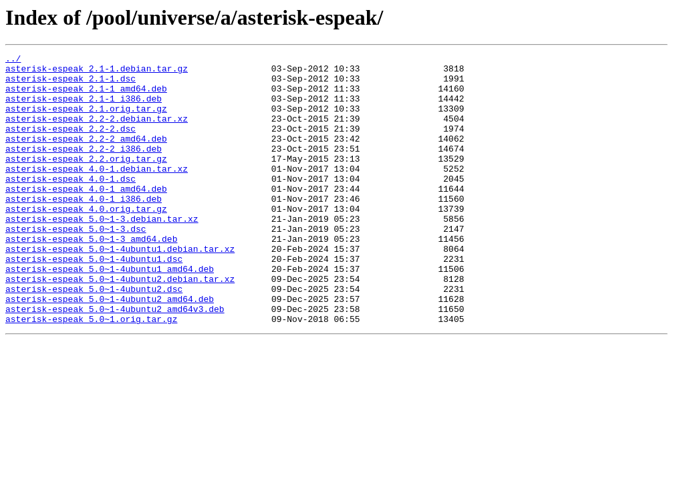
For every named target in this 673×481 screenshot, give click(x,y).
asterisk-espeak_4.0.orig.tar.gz (86, 240)
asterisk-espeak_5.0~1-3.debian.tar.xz (101, 253)
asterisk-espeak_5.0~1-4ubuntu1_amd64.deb (109, 313)
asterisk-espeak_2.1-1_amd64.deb (86, 96)
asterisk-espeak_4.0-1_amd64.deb (86, 216)
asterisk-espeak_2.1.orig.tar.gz (86, 120)
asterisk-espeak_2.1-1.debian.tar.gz (96, 72)
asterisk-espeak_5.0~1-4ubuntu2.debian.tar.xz (120, 325)
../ (13, 60)
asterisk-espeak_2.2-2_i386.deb (83, 168)
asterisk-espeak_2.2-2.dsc (70, 144)
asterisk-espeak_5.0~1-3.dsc (75, 265)
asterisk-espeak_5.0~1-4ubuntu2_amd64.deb (109, 349)
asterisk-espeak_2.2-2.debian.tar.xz (96, 132)
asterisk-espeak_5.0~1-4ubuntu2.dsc (93, 337)
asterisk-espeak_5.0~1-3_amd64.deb (91, 277)
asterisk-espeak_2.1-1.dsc (70, 84)
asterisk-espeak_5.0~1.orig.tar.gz (91, 373)
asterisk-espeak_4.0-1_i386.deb (83, 228)
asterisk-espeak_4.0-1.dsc (70, 204)
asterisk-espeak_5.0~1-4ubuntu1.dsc (93, 301)
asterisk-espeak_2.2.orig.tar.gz (86, 180)
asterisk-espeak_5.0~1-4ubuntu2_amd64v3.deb (115, 361)
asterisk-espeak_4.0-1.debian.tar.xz (96, 192)
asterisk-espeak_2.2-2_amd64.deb (86, 156)
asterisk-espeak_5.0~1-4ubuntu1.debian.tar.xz (120, 289)
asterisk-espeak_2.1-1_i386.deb (83, 108)
